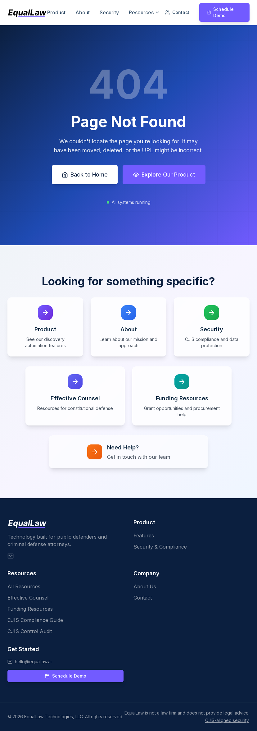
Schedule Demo (220, 12)
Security (109, 12)
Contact (177, 12)
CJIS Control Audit (29, 631)
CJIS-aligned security (227, 720)
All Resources (23, 586)
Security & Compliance (160, 547)
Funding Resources (30, 609)
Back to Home (85, 174)
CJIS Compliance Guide (35, 620)
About (82, 12)
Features (143, 535)
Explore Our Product (164, 174)
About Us (144, 586)
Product (56, 12)
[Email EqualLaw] (10, 556)
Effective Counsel (27, 598)
